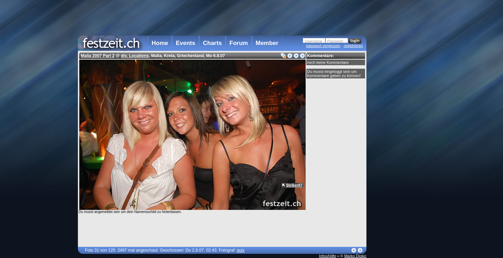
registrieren (353, 46)
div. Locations (135, 55)
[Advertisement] (397, 140)
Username (313, 41)
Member (267, 43)
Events (185, 43)
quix (241, 250)
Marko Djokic (355, 256)
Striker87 (294, 185)
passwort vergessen (323, 46)
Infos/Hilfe (327, 256)
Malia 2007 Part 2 (98, 55)
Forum (238, 43)
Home (160, 43)
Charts (212, 43)
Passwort (335, 41)
